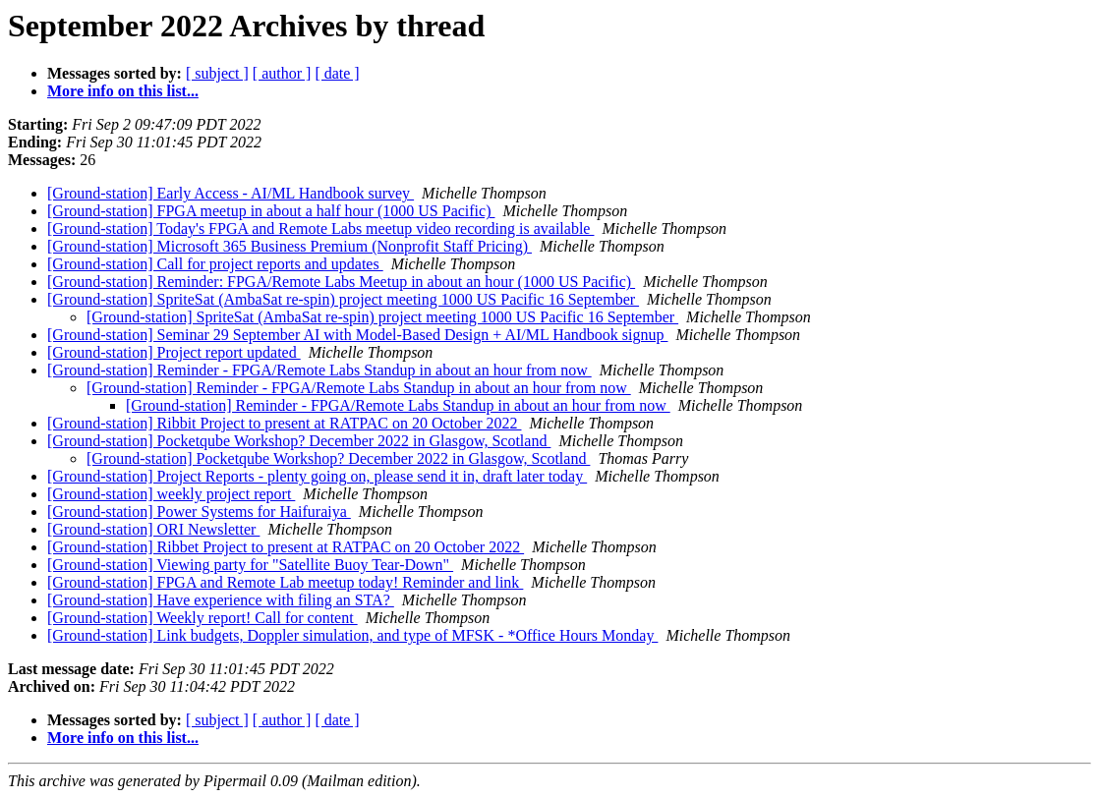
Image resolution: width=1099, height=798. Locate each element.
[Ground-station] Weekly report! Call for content (202, 617)
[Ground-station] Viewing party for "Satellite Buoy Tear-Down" (250, 564)
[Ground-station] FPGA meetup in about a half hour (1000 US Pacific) (270, 210)
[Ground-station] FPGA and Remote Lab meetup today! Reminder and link (285, 582)
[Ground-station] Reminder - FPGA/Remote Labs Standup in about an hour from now (319, 370)
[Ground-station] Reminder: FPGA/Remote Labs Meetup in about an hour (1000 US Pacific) (341, 281)
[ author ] (282, 73)
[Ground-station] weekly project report (171, 493)
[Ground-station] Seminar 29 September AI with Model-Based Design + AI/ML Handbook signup (357, 334)
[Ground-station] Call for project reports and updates (215, 264)
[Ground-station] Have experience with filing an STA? (220, 600)
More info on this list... (123, 91)
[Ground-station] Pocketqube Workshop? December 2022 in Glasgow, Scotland (298, 440)
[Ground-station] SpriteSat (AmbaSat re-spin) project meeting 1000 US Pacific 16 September (343, 299)
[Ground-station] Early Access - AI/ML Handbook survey (230, 193)
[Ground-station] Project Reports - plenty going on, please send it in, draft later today (317, 476)
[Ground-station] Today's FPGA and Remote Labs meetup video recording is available (320, 228)
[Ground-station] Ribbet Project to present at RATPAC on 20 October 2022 (285, 547)
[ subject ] (217, 73)
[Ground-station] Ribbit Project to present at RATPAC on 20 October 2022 (284, 423)
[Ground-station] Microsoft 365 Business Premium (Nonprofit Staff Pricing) (289, 246)
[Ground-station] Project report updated (174, 352)
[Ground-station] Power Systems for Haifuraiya (199, 511)
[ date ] (337, 73)
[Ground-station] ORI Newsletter (153, 529)
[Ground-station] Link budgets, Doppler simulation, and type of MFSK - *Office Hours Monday (352, 635)
